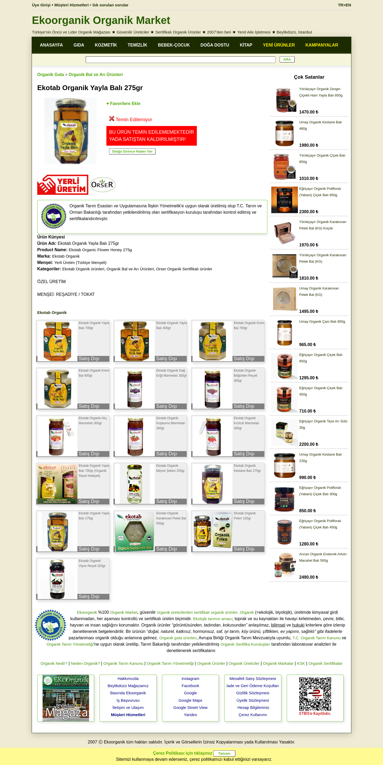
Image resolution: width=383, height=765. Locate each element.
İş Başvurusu (128, 700)
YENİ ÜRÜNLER (279, 45)
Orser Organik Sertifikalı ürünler (184, 269)
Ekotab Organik (66, 256)
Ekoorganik (87, 612)
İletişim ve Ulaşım (128, 707)
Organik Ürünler (211, 663)
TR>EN (344, 5)
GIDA (79, 45)
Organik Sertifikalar (326, 663)
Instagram (190, 678)
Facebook (190, 685)
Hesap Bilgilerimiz (253, 707)
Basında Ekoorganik (128, 693)
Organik (247, 612)
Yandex (190, 714)
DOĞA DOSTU (215, 45)
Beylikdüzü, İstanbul (294, 32)
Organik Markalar (278, 663)
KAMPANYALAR (322, 45)
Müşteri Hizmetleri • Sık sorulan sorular (92, 5)
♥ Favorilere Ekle (123, 103)
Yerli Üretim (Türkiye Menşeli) (80, 262)
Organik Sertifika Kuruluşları (245, 644)
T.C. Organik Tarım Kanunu (317, 638)
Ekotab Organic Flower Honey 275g (100, 249)
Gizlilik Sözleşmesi (252, 693)
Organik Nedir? (54, 663)
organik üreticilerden (175, 612)
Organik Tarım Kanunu (123, 663)
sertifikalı (202, 612)
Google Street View (190, 707)
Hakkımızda (128, 678)
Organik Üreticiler (244, 663)
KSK (301, 663)
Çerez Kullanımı (253, 714)
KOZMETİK (106, 45)
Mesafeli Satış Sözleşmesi (253, 678)
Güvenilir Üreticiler (132, 32)
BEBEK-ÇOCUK (174, 45)
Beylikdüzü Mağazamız (127, 685)
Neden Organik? (85, 663)
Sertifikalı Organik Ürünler (178, 32)
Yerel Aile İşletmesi (253, 32)
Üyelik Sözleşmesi (253, 700)
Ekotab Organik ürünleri (83, 269)
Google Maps (190, 700)
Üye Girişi (41, 5)
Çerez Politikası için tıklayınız (182, 753)
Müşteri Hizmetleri (128, 714)
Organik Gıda (50, 74)
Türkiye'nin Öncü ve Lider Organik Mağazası (71, 32)
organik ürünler (224, 612)
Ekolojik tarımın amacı (212, 618)
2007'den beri (219, 32)
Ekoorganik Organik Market (101, 20)
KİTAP (246, 45)
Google (190, 693)
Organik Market (124, 612)
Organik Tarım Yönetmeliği (70, 644)
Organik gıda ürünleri (178, 638)
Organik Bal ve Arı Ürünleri (96, 74)
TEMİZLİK (137, 45)
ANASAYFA (51, 45)
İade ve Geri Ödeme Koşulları (253, 685)
